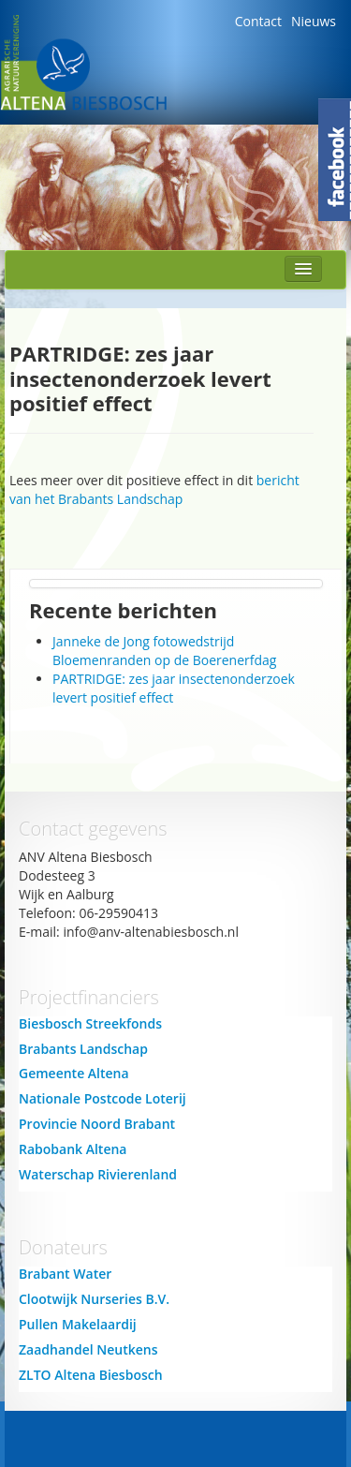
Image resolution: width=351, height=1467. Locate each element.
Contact (258, 21)
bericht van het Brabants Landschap (154, 489)
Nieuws (313, 21)
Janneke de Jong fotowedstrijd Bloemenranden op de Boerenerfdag (164, 650)
